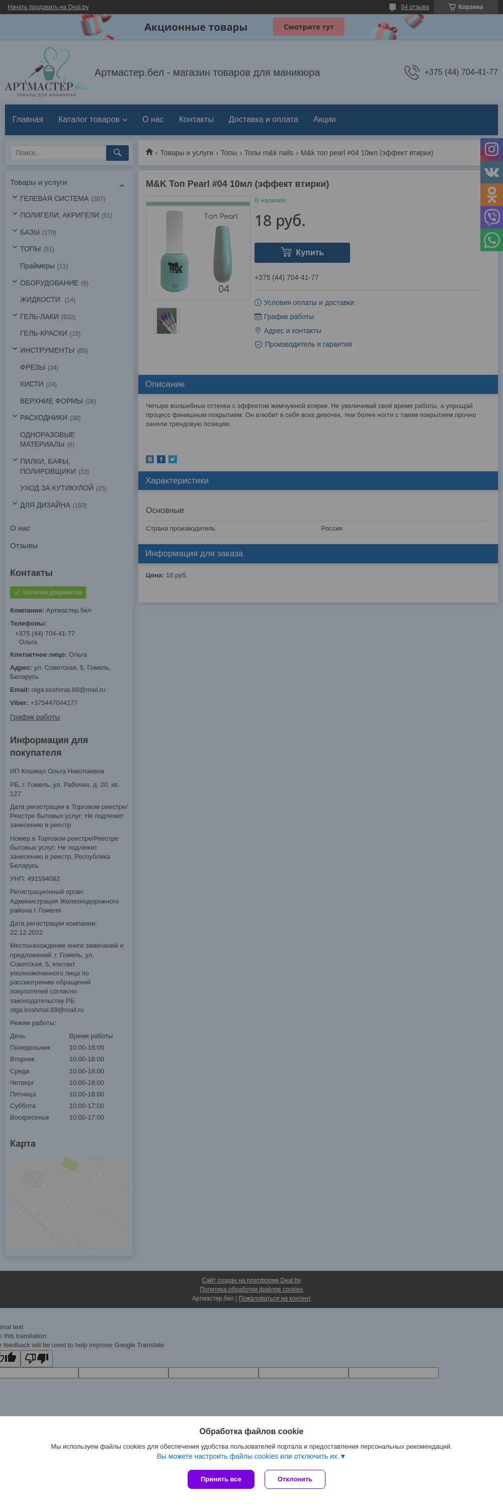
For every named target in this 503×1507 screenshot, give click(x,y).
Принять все (221, 1479)
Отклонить (295, 1479)
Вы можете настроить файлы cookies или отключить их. (247, 1456)
